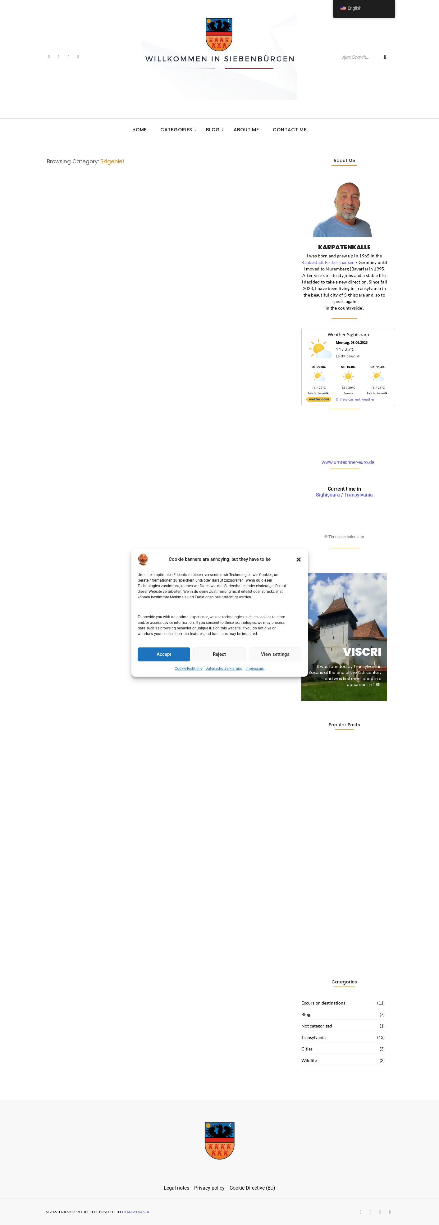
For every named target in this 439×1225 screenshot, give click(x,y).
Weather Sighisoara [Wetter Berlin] (348, 334)
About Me (246, 129)
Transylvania (135, 1211)
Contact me (290, 129)
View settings (275, 654)
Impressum (254, 668)
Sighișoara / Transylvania (344, 492)
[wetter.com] (318, 400)
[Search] (359, 57)
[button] (298, 559)
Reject (219, 654)
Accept (164, 654)
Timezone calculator (346, 536)
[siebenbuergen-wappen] (219, 1141)
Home (139, 129)
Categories (178, 129)
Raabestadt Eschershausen (327, 262)
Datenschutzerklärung (223, 668)
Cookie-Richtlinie (188, 668)
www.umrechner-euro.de (348, 462)
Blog (215, 129)
